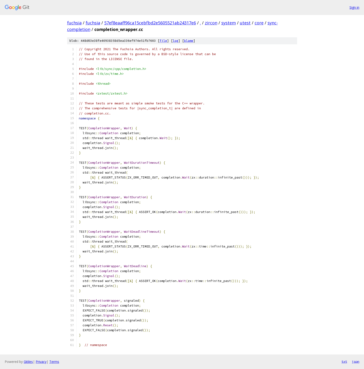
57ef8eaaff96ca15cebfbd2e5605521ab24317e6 (150, 23)
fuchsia (74, 23)
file (163, 41)
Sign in (354, 7)
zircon (211, 23)
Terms (54, 361)
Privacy (41, 361)
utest (245, 23)
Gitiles (28, 361)
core (259, 23)
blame (188, 41)
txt (344, 361)
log (175, 41)
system (228, 23)
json (355, 361)
